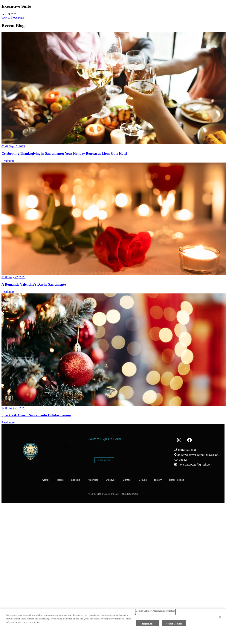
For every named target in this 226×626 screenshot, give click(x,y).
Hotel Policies (176, 479)
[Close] (220, 617)
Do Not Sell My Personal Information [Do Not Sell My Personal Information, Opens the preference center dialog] (155, 610)
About (45, 479)
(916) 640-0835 (185, 449)
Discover (110, 479)
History (158, 479)
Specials (75, 479)
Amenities (93, 479)
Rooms (60, 479)
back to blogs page (12, 17)
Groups (143, 479)
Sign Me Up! (104, 460)
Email (64, 445)
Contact (127, 479)
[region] (113, 617)
